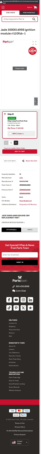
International (13, 365)
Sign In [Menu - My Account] (29, 7)
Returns (12, 333)
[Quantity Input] (11, 143)
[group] (20, 68)
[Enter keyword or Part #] (16, 19)
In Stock (12, 118)
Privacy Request (19, 434)
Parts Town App (14, 377)
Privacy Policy (20, 427)
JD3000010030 (24, 190)
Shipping (12, 326)
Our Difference (14, 352)
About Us (12, 346)
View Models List (25, 201)
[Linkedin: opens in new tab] (30, 299)
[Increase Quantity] (16, 143)
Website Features (15, 390)
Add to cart (20, 151)
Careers (11, 349)
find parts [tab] (10, 13)
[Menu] (3, 7)
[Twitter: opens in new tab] (23, 308)
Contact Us (13, 323)
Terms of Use (19, 423)
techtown (12, 362)
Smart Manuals (14, 387)
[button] (34, 43)
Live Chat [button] (19, 291)
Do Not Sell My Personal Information (20, 431)
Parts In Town (14, 380)
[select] (20, 442)
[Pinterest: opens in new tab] (16, 308)
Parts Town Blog (15, 359)
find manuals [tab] (29, 13)
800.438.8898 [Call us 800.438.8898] (22, 286)
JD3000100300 (24, 193)
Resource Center (15, 356)
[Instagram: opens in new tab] (23, 299)
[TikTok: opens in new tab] (9, 308)
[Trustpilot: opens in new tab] (30, 308)
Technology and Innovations (16, 373)
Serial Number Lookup (17, 384)
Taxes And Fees (14, 330)
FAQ (10, 336)
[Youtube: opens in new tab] (16, 299)
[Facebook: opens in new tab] (9, 299)
